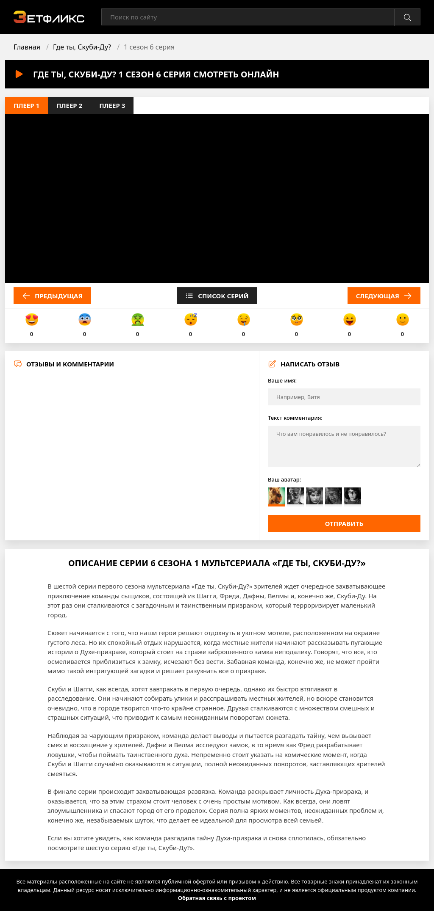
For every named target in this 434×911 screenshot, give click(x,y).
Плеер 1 (26, 105)
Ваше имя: (282, 380)
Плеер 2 (69, 105)
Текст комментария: (295, 417)
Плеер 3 (112, 105)
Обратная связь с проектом (217, 898)
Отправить (344, 523)
